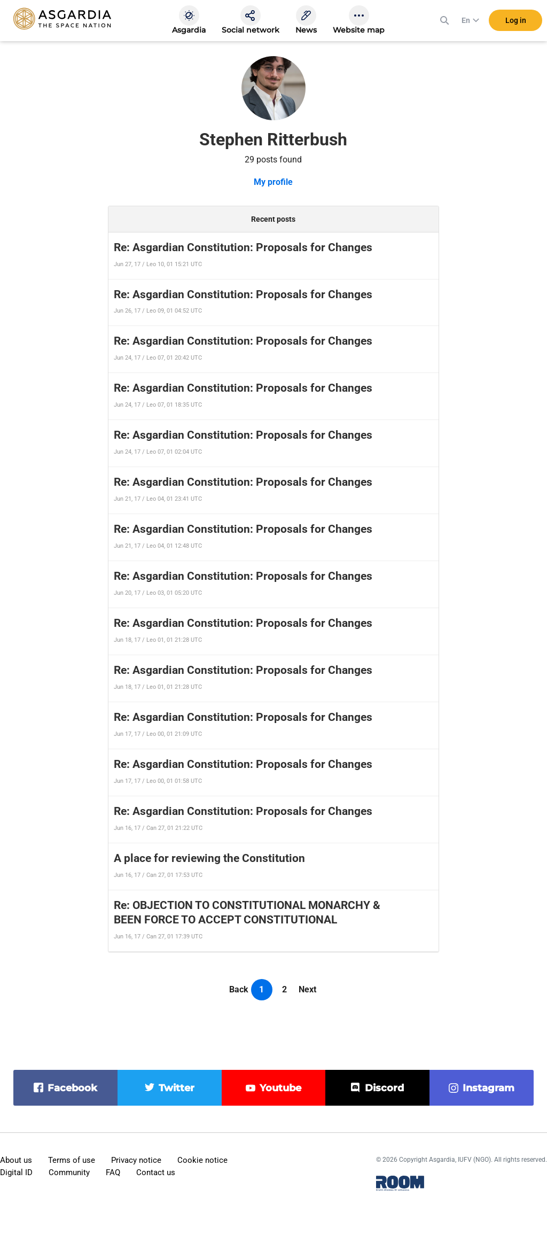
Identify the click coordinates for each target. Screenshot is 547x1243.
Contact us (155, 1172)
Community (69, 1172)
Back (238, 989)
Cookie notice (202, 1160)
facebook (72, 1088)
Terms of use (71, 1160)
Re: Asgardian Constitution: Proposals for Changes (243, 247)
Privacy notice (136, 1160)
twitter (176, 1088)
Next (307, 989)
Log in (515, 21)
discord (384, 1088)
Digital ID (16, 1172)
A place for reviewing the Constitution (209, 858)
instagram (488, 1088)
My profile (273, 182)
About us (16, 1160)
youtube (280, 1088)
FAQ (113, 1172)
